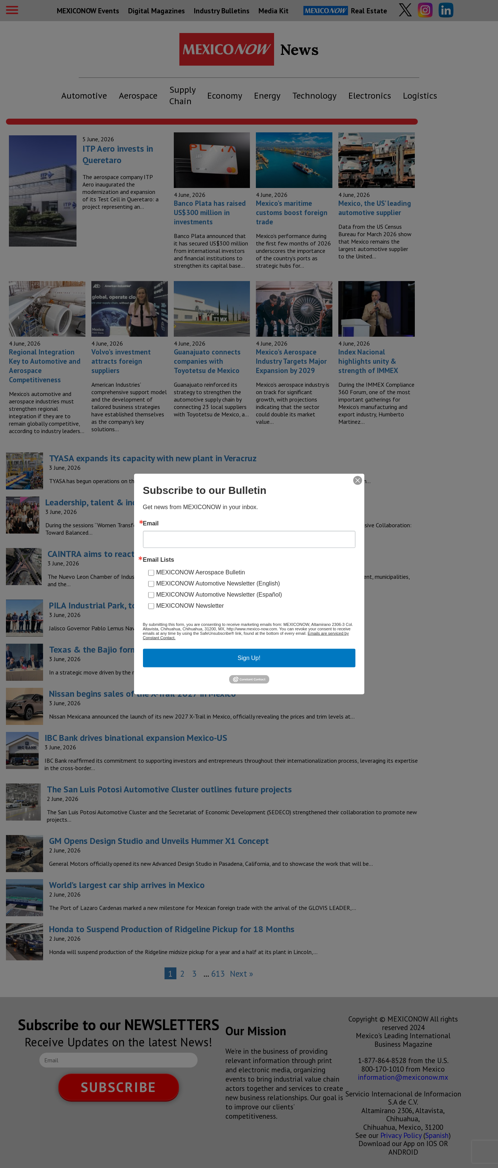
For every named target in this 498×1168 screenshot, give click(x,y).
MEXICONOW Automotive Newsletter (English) (218, 583)
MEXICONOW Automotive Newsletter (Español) (219, 594)
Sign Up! (249, 658)
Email (151, 524)
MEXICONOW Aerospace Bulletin (200, 572)
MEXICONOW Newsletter (190, 606)
